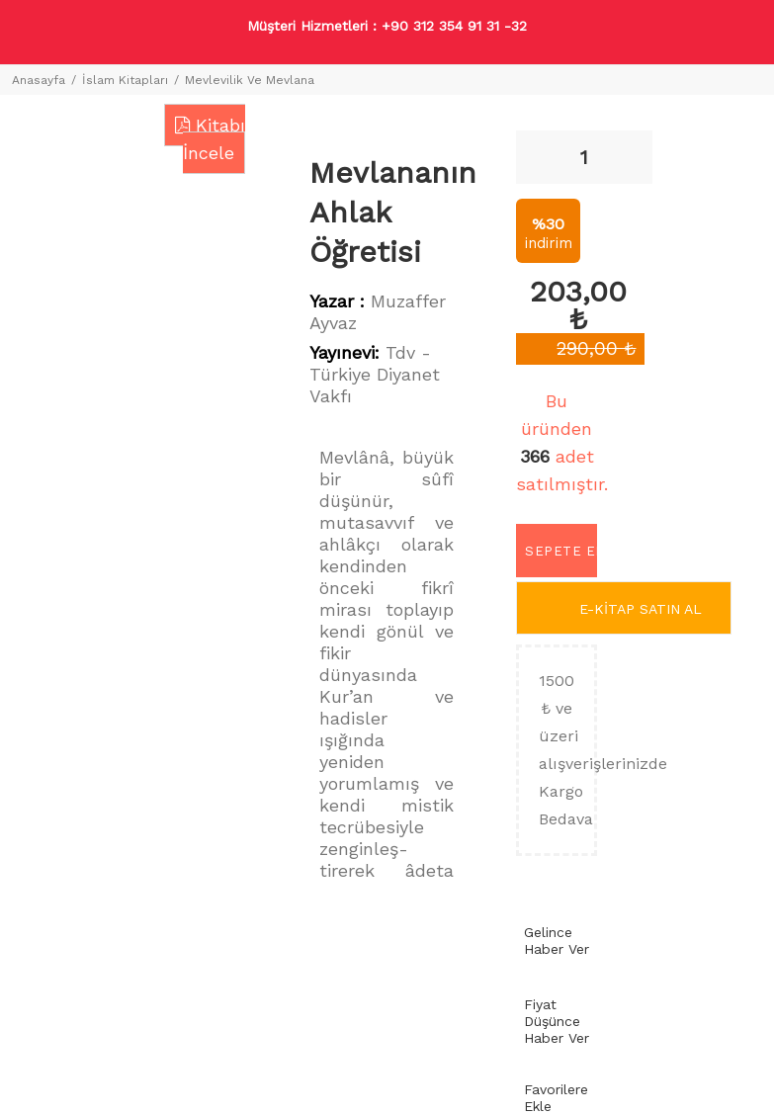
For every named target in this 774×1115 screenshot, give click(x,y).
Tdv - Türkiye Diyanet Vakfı (374, 374)
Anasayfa (38, 80)
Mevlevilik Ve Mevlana (249, 80)
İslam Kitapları (125, 80)
